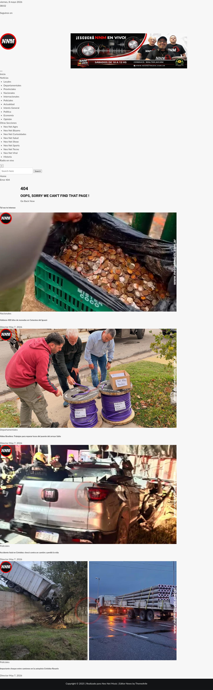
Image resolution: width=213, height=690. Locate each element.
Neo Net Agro (11, 126)
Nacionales (9, 92)
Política (7, 111)
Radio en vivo (7, 160)
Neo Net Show (11, 141)
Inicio (3, 74)
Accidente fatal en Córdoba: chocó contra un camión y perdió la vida (29, 552)
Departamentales (12, 85)
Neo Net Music (109, 683)
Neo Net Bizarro (12, 130)
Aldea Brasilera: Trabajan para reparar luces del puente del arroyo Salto (30, 436)
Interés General (11, 107)
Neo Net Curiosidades (15, 134)
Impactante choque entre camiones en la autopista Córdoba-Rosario (29, 668)
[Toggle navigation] (1, 71)
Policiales (8, 100)
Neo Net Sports (12, 145)
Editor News (125, 683)
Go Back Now (27, 201)
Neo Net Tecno (11, 149)
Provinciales (10, 89)
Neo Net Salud (11, 137)
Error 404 (5, 179)
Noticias (4, 77)
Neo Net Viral (11, 152)
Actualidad (9, 104)
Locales (7, 81)
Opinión (8, 119)
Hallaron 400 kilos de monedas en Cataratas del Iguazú (23, 320)
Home (3, 176)
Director (4, 326)
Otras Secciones (8, 122)
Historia (8, 156)
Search (38, 171)
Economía (9, 115)
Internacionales (11, 96)
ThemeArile (141, 683)
